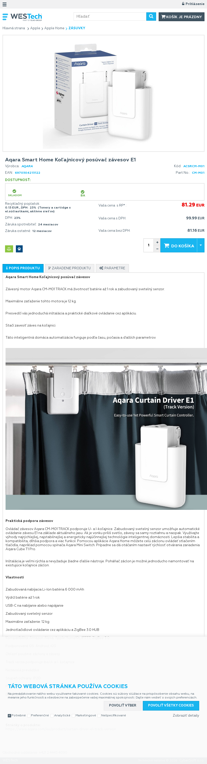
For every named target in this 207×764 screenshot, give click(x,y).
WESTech (42, 17)
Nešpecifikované (113, 715)
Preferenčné (40, 715)
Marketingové (86, 715)
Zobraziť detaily (186, 715)
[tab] (23, 268)
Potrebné (19, 715)
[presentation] (23, 268)
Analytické (62, 715)
